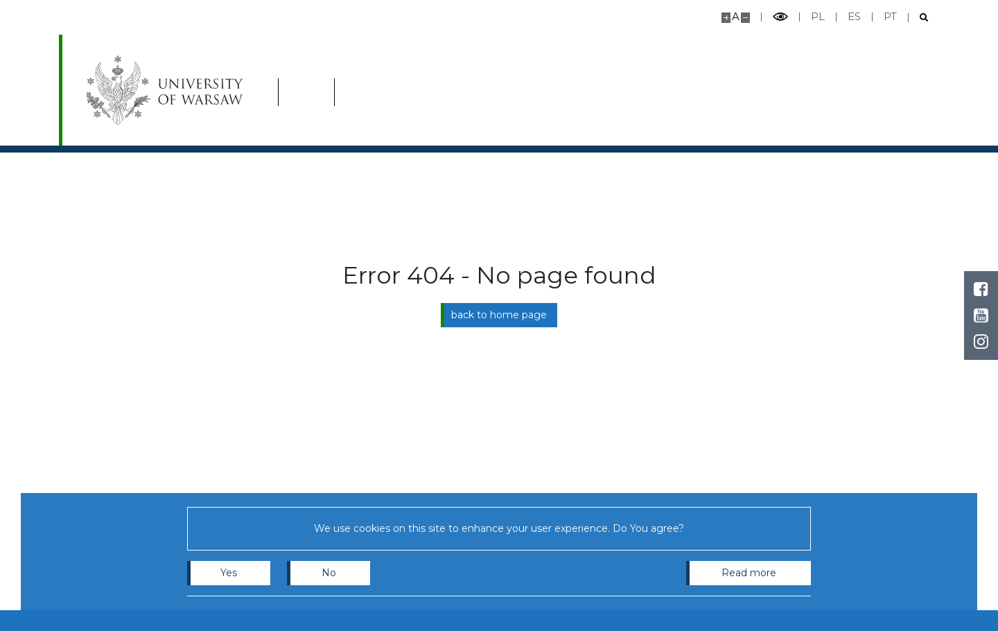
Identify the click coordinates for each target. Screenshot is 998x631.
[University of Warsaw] (168, 90)
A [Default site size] (735, 16)
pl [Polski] (818, 16)
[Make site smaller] (745, 17)
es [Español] (854, 16)
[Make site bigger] (725, 17)
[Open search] (918, 17)
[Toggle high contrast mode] (780, 16)
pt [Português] (890, 16)
